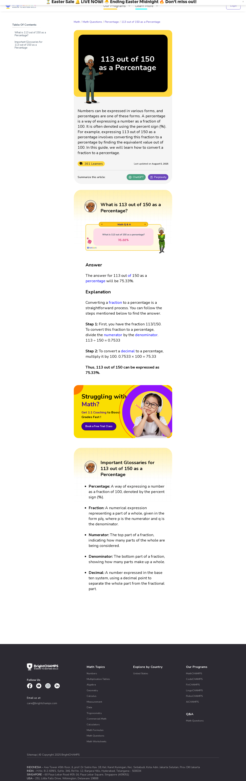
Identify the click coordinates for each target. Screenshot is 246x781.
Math (77, 22)
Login (233, 5)
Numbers (92, 673)
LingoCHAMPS (194, 690)
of (129, 275)
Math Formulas (95, 730)
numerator (113, 335)
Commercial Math (96, 719)
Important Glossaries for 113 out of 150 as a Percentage (28, 45)
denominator (146, 335)
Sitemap (32, 755)
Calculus (91, 696)
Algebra (91, 684)
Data (89, 707)
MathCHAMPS (194, 673)
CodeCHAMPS (194, 679)
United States (140, 673)
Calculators (93, 724)
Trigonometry (94, 713)
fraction (115, 302)
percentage (95, 281)
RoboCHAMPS (194, 696)
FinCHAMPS (193, 684)
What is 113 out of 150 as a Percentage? (30, 34)
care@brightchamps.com (42, 703)
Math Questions (92, 22)
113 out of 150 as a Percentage (140, 22)
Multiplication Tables (98, 679)
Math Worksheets (96, 741)
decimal (128, 351)
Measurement (94, 702)
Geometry (92, 690)
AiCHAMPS (192, 702)
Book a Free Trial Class (98, 426)
